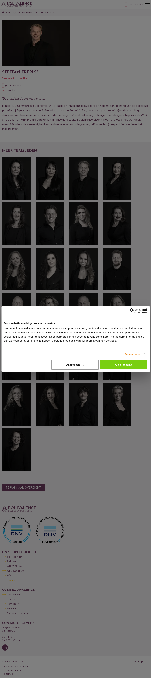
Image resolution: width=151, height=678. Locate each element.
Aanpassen (75, 364)
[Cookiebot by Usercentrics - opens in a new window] (132, 310)
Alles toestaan (123, 364)
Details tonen (132, 353)
